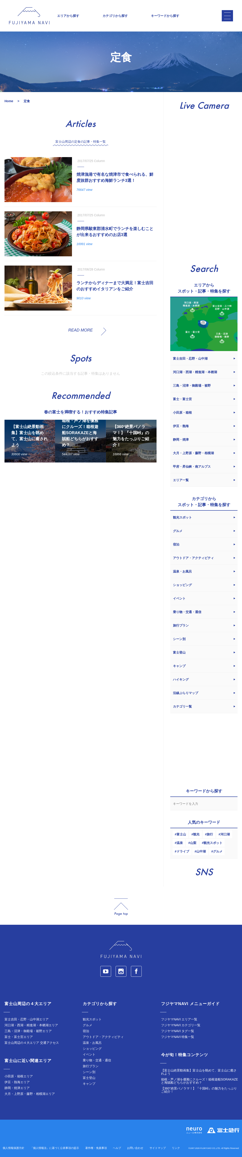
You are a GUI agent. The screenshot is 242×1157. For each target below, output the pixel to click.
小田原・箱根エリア (18, 1076)
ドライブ (183, 851)
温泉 (180, 843)
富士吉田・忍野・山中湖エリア (26, 1019)
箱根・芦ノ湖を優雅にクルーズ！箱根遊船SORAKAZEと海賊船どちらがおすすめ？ (199, 1081)
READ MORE (80, 330)
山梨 (193, 843)
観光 (196, 834)
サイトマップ (158, 1148)
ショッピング (92, 1048)
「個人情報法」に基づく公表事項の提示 (54, 1148)
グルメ (217, 851)
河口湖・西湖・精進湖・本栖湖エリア (31, 1025)
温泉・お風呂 (92, 1042)
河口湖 (225, 834)
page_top (121, 907)
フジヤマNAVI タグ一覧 (177, 1031)
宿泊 (86, 1031)
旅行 (210, 834)
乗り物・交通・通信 (97, 1060)
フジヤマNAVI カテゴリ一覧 (181, 1025)
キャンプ (89, 1083)
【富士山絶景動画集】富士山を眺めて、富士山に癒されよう (199, 1072)
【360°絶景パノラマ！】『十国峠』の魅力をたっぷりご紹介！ (199, 1090)
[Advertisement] (80, 507)
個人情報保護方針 (13, 1148)
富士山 (181, 834)
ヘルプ (117, 1148)
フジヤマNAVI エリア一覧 (179, 1019)
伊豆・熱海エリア (17, 1082)
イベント (89, 1054)
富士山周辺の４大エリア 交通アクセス (31, 1042)
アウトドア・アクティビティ (103, 1036)
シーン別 (89, 1072)
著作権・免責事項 (96, 1148)
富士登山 (89, 1077)
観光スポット (213, 843)
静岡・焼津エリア (17, 1087)
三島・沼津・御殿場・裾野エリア (28, 1031)
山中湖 (201, 851)
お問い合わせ (135, 1148)
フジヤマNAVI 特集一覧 (177, 1036)
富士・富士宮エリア (18, 1036)
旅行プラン (91, 1066)
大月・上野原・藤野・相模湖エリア (29, 1093)
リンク (176, 1148)
